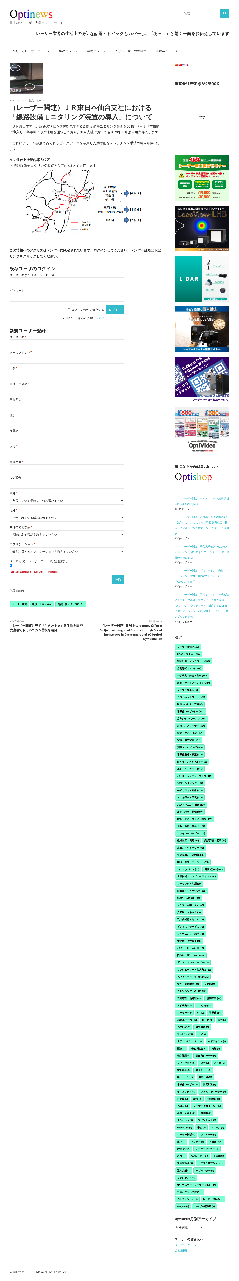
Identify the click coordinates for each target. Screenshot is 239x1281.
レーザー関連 (19, 604)
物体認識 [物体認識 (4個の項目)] (183, 1055)
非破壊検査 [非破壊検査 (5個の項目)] (198, 1048)
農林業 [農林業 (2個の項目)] (206, 1113)
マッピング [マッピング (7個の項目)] (185, 1034)
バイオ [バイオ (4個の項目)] (219, 1063)
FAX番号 (15, 477)
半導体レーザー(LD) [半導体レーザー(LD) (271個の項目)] (190, 711)
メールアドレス (21, 352)
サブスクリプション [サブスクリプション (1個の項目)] (210, 1163)
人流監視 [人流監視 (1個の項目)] (215, 1142)
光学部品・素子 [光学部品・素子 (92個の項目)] (215, 840)
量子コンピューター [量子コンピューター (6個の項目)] (189, 1041)
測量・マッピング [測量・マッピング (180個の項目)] (190, 747)
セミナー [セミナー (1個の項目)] (197, 1142)
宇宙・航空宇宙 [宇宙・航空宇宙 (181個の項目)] (188, 740)
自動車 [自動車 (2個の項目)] (182, 1099)
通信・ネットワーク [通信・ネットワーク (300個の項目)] (191, 697)
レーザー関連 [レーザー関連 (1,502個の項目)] (188, 647)
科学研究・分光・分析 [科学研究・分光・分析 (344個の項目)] (192, 675)
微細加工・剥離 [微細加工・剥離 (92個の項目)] (188, 840)
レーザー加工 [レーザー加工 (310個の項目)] (187, 690)
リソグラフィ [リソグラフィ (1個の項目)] (186, 1177)
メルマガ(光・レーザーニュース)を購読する (39, 561)
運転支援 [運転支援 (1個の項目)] (183, 1170)
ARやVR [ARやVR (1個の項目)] (183, 1206)
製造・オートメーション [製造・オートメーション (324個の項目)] (193, 683)
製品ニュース (68, 51)
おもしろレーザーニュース (31, 51)
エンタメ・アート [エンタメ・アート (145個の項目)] (190, 769)
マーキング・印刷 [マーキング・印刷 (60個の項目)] (189, 883)
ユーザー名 (18, 337)
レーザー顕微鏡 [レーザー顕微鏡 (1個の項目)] (204, 1206)
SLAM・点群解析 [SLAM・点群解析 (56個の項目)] (188, 898)
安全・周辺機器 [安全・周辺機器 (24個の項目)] (188, 984)
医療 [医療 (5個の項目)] (181, 1048)
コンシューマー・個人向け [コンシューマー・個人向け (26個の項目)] (194, 969)
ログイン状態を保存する (87, 309)
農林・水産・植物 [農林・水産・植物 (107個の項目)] (190, 812)
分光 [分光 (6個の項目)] (202, 1034)
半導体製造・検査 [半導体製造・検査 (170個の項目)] (190, 754)
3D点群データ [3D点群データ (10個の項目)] (187, 1020)
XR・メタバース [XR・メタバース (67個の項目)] (188, 869)
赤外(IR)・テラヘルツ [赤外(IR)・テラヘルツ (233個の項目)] (191, 718)
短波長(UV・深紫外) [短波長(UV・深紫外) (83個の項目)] (190, 855)
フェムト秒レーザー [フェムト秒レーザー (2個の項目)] (213, 1091)
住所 (12, 415)
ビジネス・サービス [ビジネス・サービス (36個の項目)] (190, 926)
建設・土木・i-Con (42, 604)
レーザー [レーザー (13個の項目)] (184, 1012)
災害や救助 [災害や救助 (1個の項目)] (185, 1163)
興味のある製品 (21, 527)
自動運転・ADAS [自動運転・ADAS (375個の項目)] (189, 668)
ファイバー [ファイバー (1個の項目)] (208, 1134)
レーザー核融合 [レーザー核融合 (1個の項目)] (213, 1199)
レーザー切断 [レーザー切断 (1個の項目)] (186, 1134)
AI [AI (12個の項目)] (200, 1012)
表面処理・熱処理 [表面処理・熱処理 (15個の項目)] (189, 998)
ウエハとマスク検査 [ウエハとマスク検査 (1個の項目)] (189, 1192)
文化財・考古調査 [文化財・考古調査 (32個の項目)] (189, 941)
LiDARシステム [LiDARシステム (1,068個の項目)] (188, 654)
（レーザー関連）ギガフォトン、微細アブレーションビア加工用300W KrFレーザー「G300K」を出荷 (202, 576)
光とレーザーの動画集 (131, 51)
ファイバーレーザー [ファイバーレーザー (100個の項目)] (191, 833)
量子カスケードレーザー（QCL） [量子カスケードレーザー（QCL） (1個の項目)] (196, 1185)
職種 (13, 510)
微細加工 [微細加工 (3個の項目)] (183, 1070)
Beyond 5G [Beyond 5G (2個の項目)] (184, 1127)
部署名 (14, 430)
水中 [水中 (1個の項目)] (181, 1142)
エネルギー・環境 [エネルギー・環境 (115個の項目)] (190, 797)
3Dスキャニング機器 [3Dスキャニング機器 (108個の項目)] (191, 805)
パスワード (17, 290)
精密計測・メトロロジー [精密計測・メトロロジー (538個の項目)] (193, 661)
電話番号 (16, 462)
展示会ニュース (167, 51)
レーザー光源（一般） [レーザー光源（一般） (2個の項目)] (207, 1106)
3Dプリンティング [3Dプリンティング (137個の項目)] (190, 783)
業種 (13, 493)
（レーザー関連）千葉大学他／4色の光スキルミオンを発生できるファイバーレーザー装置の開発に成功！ (202, 552)
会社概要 (181, 1250)
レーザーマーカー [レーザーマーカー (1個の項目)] (207, 1149)
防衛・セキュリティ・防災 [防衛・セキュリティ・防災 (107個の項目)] (194, 819)
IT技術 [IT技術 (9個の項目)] (207, 1020)
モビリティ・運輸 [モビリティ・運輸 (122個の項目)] (190, 790)
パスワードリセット (110, 318)
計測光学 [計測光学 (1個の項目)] (183, 1149)
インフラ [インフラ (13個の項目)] (204, 1005)
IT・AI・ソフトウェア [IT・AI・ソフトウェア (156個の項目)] (192, 762)
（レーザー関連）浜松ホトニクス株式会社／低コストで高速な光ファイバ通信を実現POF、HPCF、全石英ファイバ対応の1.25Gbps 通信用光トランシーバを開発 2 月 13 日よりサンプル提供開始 (202, 605)
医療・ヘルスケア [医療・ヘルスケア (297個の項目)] (190, 704)
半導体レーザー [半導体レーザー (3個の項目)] (187, 1084)
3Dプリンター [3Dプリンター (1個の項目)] (205, 1170)
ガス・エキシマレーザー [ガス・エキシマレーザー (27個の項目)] (193, 962)
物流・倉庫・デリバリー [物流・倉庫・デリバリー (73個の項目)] (193, 862)
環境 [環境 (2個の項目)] (197, 1099)
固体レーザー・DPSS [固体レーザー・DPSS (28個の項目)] (190, 955)
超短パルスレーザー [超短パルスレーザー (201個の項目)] (191, 726)
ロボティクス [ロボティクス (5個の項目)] (217, 1041)
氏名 (13, 368)
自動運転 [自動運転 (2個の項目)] (213, 1099)
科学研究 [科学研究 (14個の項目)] (184, 1005)
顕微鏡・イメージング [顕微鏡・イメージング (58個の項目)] (191, 891)
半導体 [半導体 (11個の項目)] (215, 1012)
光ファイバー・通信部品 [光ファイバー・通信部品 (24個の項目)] (193, 977)
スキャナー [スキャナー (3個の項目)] (203, 1070)
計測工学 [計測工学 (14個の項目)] (214, 998)
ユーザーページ (186, 1244)
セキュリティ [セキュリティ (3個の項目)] (186, 1091)
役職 (13, 446)
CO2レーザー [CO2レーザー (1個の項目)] (199, 1156)
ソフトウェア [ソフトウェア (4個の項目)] (186, 1063)
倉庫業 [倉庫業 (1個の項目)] (218, 1156)
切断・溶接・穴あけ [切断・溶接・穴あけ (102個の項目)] (191, 826)
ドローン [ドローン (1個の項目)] (217, 1127)
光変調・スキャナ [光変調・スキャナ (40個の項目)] (189, 912)
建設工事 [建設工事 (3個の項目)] (205, 1077)
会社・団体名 (19, 383)
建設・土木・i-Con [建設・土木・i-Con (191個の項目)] (190, 733)
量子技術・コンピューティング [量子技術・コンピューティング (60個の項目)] (196, 876)
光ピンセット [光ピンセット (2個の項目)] (207, 1120)
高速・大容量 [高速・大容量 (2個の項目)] (186, 1113)
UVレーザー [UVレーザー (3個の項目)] (185, 1077)
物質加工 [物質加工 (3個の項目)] (209, 1084)
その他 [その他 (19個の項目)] (210, 984)
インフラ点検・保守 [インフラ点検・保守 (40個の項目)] (190, 905)
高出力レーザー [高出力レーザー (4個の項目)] (206, 1055)
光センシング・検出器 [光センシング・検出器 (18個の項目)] (191, 991)
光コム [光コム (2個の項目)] (182, 1106)
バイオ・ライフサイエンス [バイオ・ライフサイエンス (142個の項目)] (194, 776)
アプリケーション (22, 544)
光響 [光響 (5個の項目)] (216, 1048)
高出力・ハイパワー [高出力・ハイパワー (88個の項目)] (190, 848)
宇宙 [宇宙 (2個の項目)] (201, 1127)
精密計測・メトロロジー (71, 604)
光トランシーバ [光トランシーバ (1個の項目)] (187, 1199)
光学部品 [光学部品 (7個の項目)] (183, 1027)
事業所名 (15, 399)
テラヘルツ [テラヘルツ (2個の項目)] (185, 1120)
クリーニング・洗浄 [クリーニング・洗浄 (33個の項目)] (190, 934)
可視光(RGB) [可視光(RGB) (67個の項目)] (214, 869)
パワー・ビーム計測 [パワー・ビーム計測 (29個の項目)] (190, 948)
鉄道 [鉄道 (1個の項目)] (181, 1156)
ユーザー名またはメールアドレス (32, 275)
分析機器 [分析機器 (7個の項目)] (202, 1027)
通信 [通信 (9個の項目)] (222, 1020)
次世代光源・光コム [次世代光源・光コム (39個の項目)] (190, 919)
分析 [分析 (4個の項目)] (205, 1063)
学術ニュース (96, 51)
